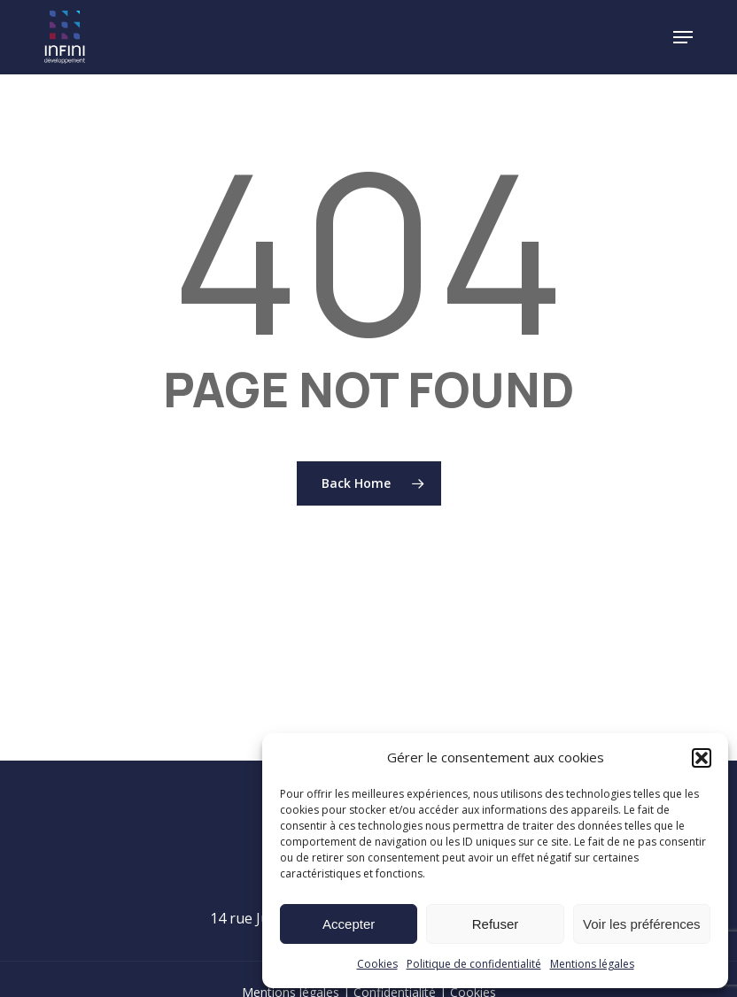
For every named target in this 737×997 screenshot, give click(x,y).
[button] (701, 758)
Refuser (495, 923)
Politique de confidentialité (474, 963)
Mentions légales (592, 963)
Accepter (348, 923)
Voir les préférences (642, 923)
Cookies (377, 963)
